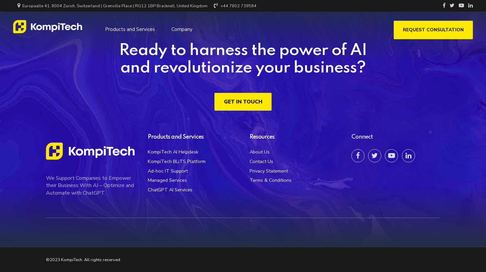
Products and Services (130, 28)
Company (181, 28)
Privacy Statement (269, 171)
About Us (260, 152)
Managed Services (167, 180)
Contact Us (261, 161)
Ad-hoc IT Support (168, 171)
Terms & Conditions (271, 180)
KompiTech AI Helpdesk (173, 152)
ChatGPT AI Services (170, 189)
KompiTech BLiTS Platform (177, 161)
